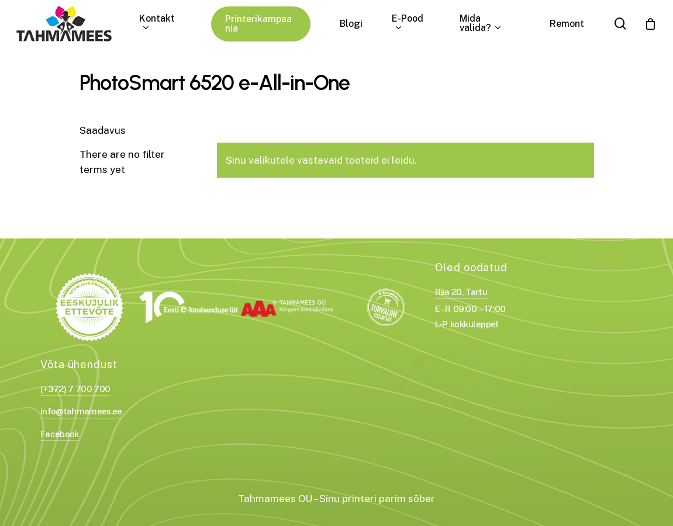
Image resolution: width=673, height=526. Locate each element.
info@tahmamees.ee (81, 411)
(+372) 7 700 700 (75, 389)
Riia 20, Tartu (461, 292)
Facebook (59, 434)
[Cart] (650, 24)
